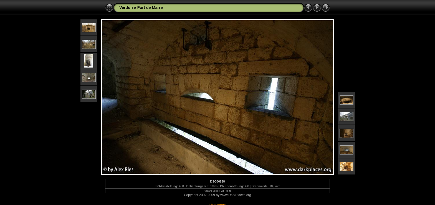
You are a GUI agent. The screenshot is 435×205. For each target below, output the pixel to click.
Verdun (126, 7)
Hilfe (228, 190)
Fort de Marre (150, 7)
